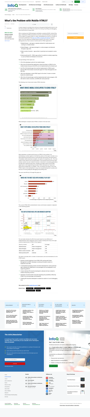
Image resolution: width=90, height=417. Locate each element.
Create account (8, 383)
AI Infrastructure (46, 5)
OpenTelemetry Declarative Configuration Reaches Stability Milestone (78, 315)
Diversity (6, 403)
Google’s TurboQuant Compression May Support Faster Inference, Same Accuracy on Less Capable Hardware (61, 322)
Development (20, 5)
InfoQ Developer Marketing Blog (11, 401)
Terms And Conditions (70, 413)
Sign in (83, 1)
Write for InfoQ (8, 391)
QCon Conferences (8, 387)
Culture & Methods (59, 5)
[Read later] (26, 26)
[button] (75, 39)
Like (22, 25)
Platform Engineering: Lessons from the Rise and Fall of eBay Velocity (28, 327)
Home (6, 381)
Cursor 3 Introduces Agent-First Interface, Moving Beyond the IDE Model (11, 320)
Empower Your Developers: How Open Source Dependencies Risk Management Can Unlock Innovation (44, 322)
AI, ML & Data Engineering (58, 309)
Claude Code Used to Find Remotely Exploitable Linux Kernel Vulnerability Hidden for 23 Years (12, 326)
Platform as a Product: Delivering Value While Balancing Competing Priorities (44, 316)
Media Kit (6, 399)
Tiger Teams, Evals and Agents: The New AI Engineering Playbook (44, 328)
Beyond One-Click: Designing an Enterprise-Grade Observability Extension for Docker (77, 326)
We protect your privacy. (71, 42)
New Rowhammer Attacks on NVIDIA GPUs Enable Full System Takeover (77, 320)
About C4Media (8, 397)
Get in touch (7, 42)
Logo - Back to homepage (10, 4)
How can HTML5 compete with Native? (41, 39)
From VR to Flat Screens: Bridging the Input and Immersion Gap (11, 315)
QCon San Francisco (32, 392)
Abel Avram (9, 29)
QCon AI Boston (31, 386)
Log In (6, 385)
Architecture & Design (33, 5)
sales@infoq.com (17, 412)
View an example (9, 347)
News (13, 16)
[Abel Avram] (6, 29)
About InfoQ (7, 395)
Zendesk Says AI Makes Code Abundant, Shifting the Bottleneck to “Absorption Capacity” (28, 322)
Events (74, 5)
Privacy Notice (62, 413)
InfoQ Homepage (8, 16)
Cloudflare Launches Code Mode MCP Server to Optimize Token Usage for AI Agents (28, 316)
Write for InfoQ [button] (44, 1)
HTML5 (48, 289)
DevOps (69, 5)
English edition (38, 1)
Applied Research (33, 287)
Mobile (38, 292)
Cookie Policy (76, 413)
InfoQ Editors (7, 393)
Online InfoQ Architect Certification (35, 383)
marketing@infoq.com (36, 412)
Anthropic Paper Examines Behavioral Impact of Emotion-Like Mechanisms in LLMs (61, 329)
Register (77, 1)
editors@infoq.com (26, 412)
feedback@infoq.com (8, 412)
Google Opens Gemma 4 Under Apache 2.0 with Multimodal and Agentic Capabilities (61, 316)
